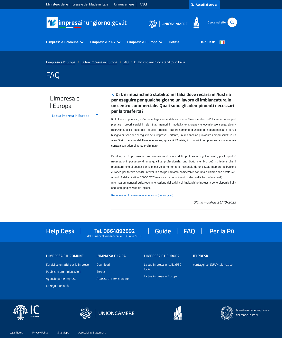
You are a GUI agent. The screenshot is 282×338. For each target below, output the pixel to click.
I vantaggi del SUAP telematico (212, 264)
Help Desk (207, 42)
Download (103, 264)
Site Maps (63, 332)
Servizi (101, 271)
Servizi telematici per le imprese (67, 264)
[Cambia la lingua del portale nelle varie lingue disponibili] (222, 42)
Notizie (174, 42)
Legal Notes (16, 332)
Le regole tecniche (58, 285)
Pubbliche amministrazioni (63, 271)
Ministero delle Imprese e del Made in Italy (77, 4)
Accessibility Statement (92, 332)
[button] (63, 42)
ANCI (143, 4)
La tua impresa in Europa (160, 276)
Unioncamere (124, 4)
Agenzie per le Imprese (61, 278)
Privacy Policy (40, 332)
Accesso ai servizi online (113, 278)
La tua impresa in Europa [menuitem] (75, 115)
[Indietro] (113, 94)
